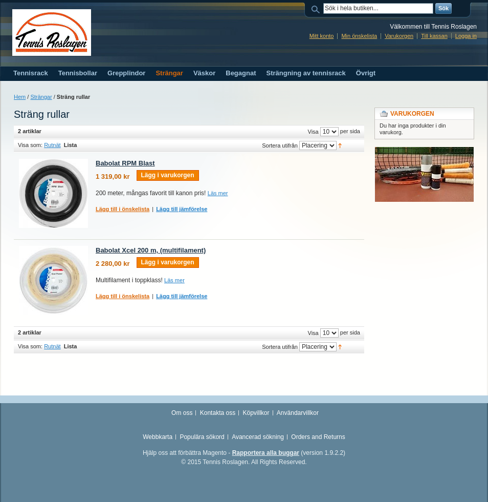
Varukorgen (399, 36)
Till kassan (434, 36)
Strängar (41, 97)
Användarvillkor (298, 412)
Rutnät (52, 145)
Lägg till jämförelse (181, 209)
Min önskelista (359, 36)
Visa (313, 132)
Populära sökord (202, 437)
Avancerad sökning (258, 437)
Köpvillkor (255, 412)
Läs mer (218, 193)
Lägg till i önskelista (122, 209)
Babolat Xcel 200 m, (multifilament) (151, 250)
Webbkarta (157, 437)
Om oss (181, 412)
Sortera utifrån (280, 145)
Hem (20, 97)
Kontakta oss (217, 412)
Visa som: (30, 145)
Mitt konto (321, 36)
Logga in (466, 36)
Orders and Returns (318, 437)
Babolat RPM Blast (125, 163)
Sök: (317, 8)
